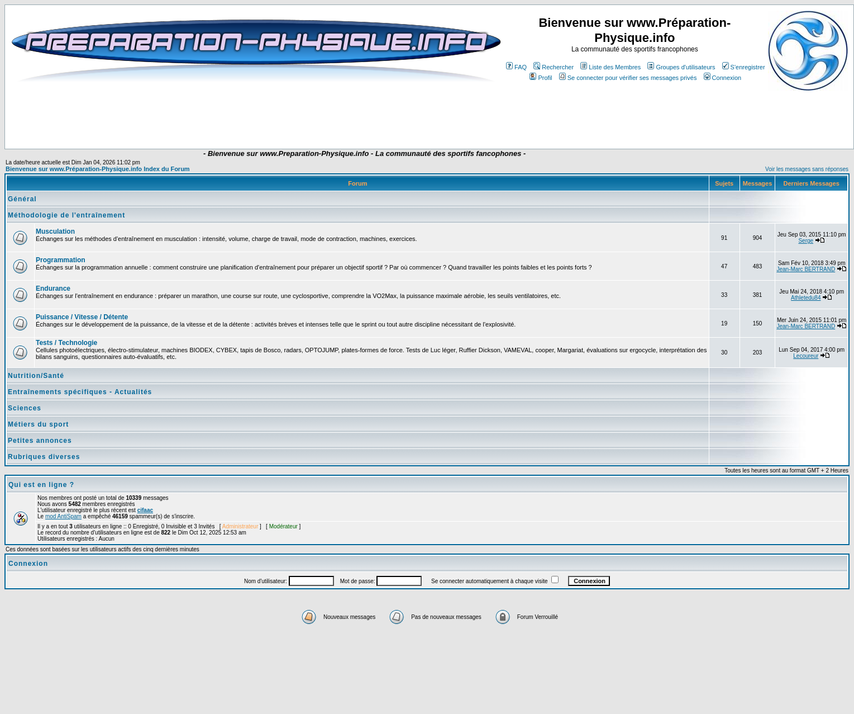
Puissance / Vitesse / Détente (82, 317)
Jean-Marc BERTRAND (805, 269)
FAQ (516, 67)
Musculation (55, 231)
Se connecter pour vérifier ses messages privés (628, 77)
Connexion (723, 77)
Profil (540, 77)
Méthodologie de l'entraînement (66, 215)
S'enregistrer (743, 67)
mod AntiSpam (63, 516)
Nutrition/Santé (36, 376)
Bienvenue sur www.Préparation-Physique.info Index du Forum (98, 169)
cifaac (145, 510)
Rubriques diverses (44, 457)
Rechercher (553, 67)
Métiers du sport (38, 424)
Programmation (60, 260)
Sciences (24, 408)
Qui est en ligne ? (41, 485)
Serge (805, 241)
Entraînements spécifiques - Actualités (80, 392)
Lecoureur (805, 356)
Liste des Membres (610, 67)
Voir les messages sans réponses (806, 169)
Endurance (53, 288)
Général (22, 199)
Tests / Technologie (66, 343)
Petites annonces (40, 441)
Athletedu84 (805, 298)
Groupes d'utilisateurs (681, 67)
